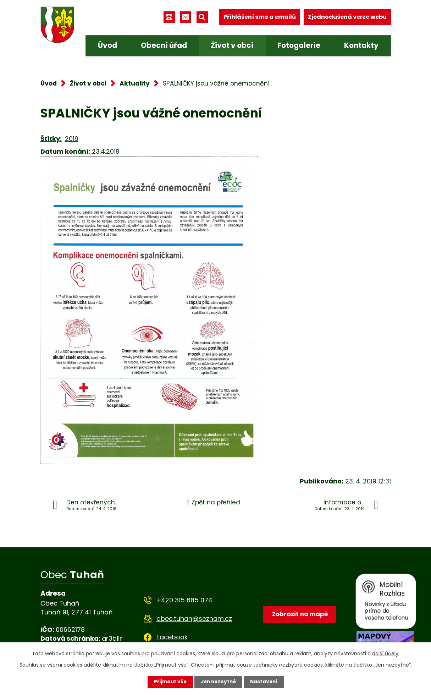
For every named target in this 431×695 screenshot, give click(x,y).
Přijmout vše (169, 681)
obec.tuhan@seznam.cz (194, 618)
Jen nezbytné (218, 681)
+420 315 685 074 (184, 600)
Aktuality (135, 83)
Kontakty (361, 45)
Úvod (107, 45)
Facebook (172, 637)
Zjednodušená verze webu (347, 17)
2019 (71, 138)
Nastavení (265, 681)
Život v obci (232, 45)
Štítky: (51, 138)
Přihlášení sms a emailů (259, 17)
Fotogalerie (298, 45)
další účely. (385, 653)
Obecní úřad (164, 45)
